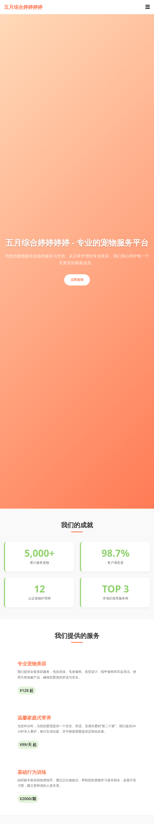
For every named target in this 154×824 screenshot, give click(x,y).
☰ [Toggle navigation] (147, 7)
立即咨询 (77, 279)
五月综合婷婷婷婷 (23, 7)
